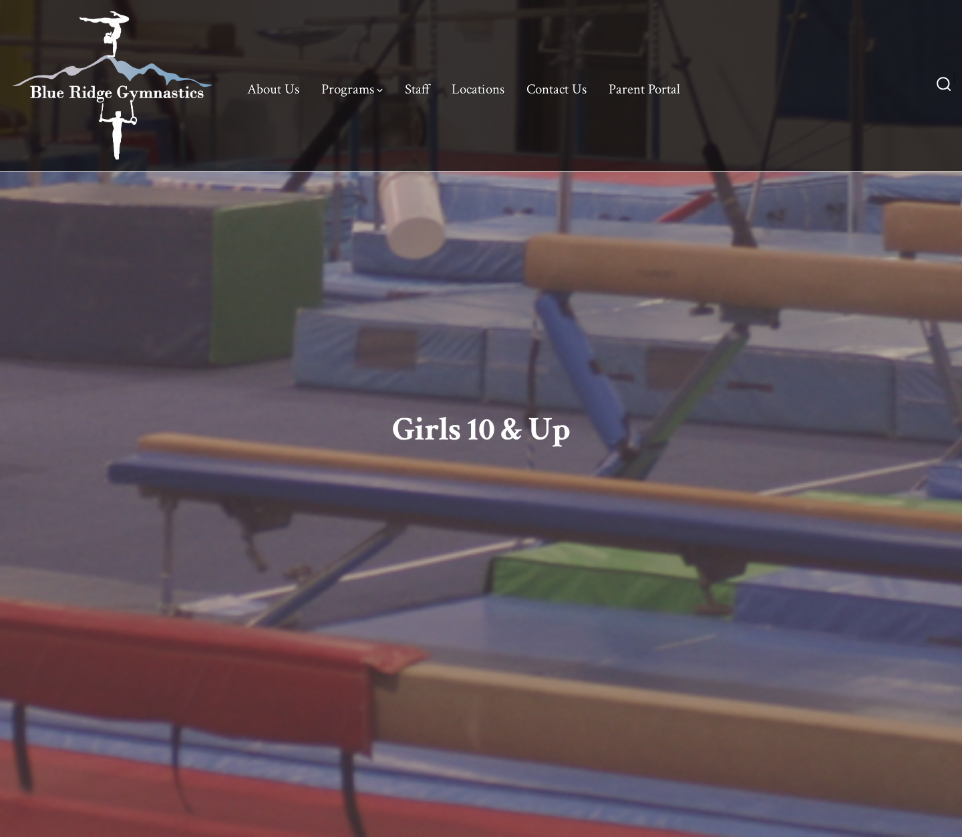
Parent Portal (644, 89)
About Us (273, 89)
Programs (352, 89)
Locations (478, 89)
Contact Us (556, 89)
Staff (417, 89)
